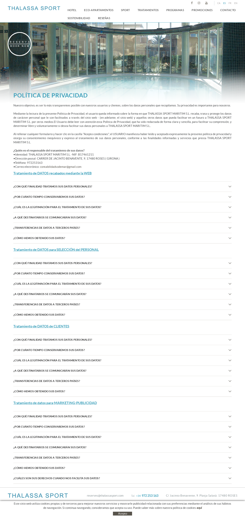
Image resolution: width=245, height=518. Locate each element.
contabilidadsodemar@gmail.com (60, 166)
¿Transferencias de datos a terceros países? (122, 228)
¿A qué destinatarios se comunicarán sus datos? (122, 217)
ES (224, 3)
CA (218, 3)
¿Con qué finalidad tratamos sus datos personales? (122, 186)
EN (235, 3)
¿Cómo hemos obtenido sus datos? (122, 238)
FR (230, 3)
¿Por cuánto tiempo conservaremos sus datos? (122, 197)
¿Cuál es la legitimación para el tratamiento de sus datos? (122, 207)
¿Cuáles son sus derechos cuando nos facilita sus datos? (122, 478)
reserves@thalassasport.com (105, 495)
